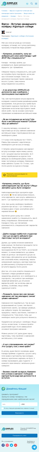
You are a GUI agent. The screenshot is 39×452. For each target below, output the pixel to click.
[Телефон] (28, 404)
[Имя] (10, 404)
